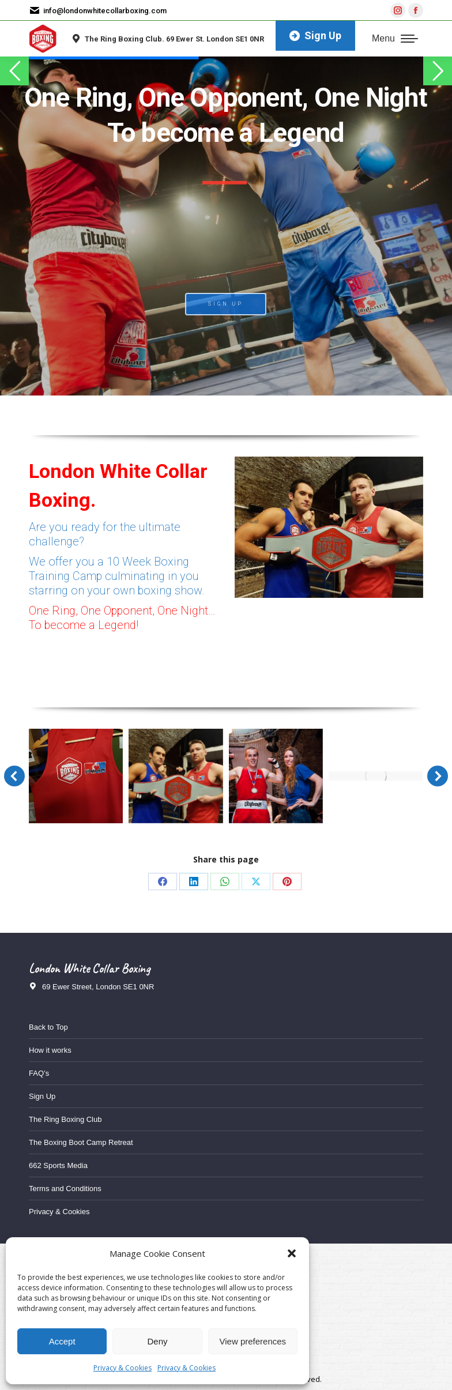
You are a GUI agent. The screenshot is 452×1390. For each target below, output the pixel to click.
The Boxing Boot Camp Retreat (81, 1142)
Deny (157, 1341)
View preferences (253, 1341)
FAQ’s (39, 1073)
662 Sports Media (58, 1165)
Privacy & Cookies (122, 1368)
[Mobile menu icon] (395, 38)
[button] (291, 1253)
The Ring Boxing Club (65, 1119)
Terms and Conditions (65, 1188)
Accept (62, 1341)
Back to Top (48, 1027)
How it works (50, 1050)
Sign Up (42, 1096)
